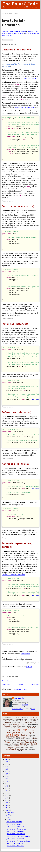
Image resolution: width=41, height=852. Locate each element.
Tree (28, 744)
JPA (13, 730)
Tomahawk (15, 744)
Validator (11, 747)
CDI (35, 717)
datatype (18, 86)
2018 (6, 781)
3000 (6, 759)
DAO (34, 721)
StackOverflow (30, 742)
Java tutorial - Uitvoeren (15, 846)
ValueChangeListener (22, 747)
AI (13, 718)
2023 (6, 769)
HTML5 (7, 728)
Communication (8, 719)
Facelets (7, 726)
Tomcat (23, 744)
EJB (22, 724)
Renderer (35, 738)
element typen (27, 564)
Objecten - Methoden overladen (13, 575)
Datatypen (30, 31)
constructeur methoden (17, 606)
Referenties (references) (16, 412)
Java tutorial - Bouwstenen (16, 829)
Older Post (35, 685)
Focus (23, 726)
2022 (6, 771)
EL (26, 724)
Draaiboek (21, 33)
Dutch (5, 724)
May (8, 817)
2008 (6, 805)
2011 (6, 798)
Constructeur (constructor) (18, 206)
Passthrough (32, 735)
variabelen (34, 54)
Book (30, 717)
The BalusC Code (20, 3)
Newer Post (6, 685)
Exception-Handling (33, 724)
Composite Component (21, 719)
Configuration (34, 719)
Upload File (18, 746)
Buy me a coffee (17, 709)
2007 (6, 808)
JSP (32, 730)
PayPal (33, 709)
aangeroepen (31, 606)
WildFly (20, 751)
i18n (12, 728)
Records (28, 738)
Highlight (35, 726)
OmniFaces (12, 734)
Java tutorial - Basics (14, 824)
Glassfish (29, 726)
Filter (19, 726)
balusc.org (25, 705)
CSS (13, 721)
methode (15, 91)
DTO (35, 722)
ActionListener (7, 717)
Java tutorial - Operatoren (16, 834)
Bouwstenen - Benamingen (24, 107)
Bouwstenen (22, 31)
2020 (6, 776)
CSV (17, 721)
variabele (34, 86)
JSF (19, 730)
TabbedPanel (7, 744)
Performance (10, 737)
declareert (27, 223)
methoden (5, 56)
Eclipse (16, 724)
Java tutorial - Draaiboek (15, 839)
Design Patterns (16, 722)
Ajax (17, 718)
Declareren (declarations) (17, 49)
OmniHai (23, 735)
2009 (6, 803)
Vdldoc (31, 747)
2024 (6, 767)
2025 (6, 764)
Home (21, 685)
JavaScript (31, 728)
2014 (6, 791)
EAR (10, 724)
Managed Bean (14, 732)
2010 (6, 800)
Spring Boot (20, 742)
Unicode (9, 746)
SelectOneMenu (22, 740)
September (11, 812)
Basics (7, 31)
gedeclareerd (19, 328)
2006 (6, 810)
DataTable (7, 722)
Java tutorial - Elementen (15, 826)
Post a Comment (8, 681)
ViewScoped (11, 749)
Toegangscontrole (11, 33)
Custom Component (26, 721)
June (8, 815)
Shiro (14, 742)
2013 (6, 793)
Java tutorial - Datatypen (15, 831)
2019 (6, 779)
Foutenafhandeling (31, 33)
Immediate (17, 728)
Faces (14, 726)
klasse (28, 82)
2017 (6, 783)
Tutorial (34, 744)
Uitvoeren (9, 36)
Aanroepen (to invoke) (15, 463)
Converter (8, 721)
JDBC (9, 730)
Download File (27, 722)
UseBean (26, 745)
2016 (6, 786)
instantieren (6, 455)
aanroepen (6, 564)
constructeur (23, 377)
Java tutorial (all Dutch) (15, 822)
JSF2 (26, 730)
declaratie (23, 219)
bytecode (23, 226)
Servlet (8, 742)
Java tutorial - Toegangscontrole (18, 836)
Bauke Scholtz (19, 698)
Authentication (24, 717)
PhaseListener (21, 737)
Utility (32, 746)
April (8, 819)
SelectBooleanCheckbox (10, 740)
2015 (6, 788)
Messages (25, 732)
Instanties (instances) (15, 323)
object (26, 86)
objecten (15, 56)
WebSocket (20, 749)
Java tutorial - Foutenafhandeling (18, 841)
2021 (6, 774)
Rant (22, 738)
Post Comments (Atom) (20, 689)
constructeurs (7, 553)
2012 (6, 796)
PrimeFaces (10, 738)
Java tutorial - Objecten (15, 843)
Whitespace (32, 749)
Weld (26, 749)
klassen (27, 54)
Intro (3, 31)
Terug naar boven (7, 201)
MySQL (31, 733)
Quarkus (18, 738)
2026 (6, 762)
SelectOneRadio (33, 740)
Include (24, 728)
